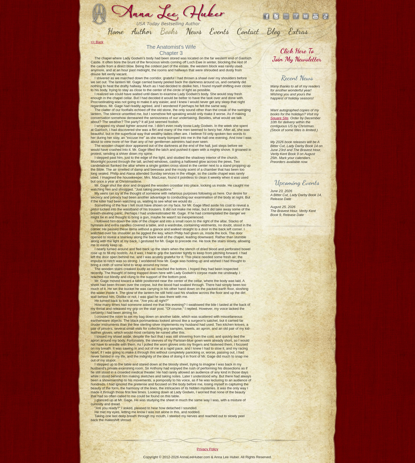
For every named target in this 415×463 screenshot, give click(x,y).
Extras (298, 31)
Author (142, 31)
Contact (248, 31)
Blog (274, 31)
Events (219, 31)
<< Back (97, 42)
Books (169, 31)
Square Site (279, 118)
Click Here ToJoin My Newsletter (296, 55)
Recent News (297, 78)
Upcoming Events (296, 182)
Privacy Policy (207, 449)
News (194, 31)
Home (115, 31)
